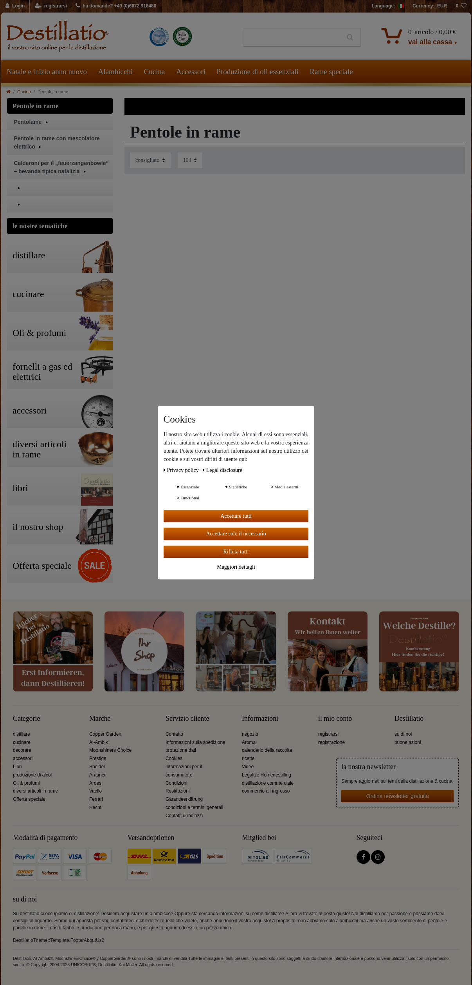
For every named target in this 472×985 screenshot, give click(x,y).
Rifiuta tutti (236, 552)
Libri (17, 766)
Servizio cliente (187, 718)
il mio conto (335, 718)
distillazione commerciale (268, 783)
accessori (22, 758)
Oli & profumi (26, 783)
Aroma (249, 742)
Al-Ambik (98, 742)
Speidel (97, 766)
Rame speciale (331, 71)
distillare (21, 734)
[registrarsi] (51, 6)
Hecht (95, 807)
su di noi (403, 734)
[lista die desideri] (461, 6)
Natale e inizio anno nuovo (47, 71)
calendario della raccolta (267, 750)
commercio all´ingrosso (266, 791)
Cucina (154, 71)
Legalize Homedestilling (266, 775)
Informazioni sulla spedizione (195, 742)
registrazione (331, 742)
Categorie (26, 718)
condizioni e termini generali (194, 807)
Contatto (174, 734)
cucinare (22, 742)
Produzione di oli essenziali (257, 71)
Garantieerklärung (184, 799)
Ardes (95, 783)
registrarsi (328, 734)
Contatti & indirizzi (184, 815)
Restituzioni (177, 791)
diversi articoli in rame (35, 791)
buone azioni (408, 742)
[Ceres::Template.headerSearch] (350, 38)
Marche (99, 718)
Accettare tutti (236, 516)
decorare (22, 750)
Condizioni (176, 783)
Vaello (95, 791)
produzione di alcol (32, 775)
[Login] (15, 6)
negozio (250, 734)
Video (248, 766)
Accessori (190, 71)
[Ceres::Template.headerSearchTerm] (291, 38)
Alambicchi (115, 71)
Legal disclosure (222, 470)
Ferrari (96, 799)
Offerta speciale (29, 799)
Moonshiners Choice (110, 750)
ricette (248, 758)
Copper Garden (105, 734)
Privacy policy (182, 470)
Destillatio (409, 718)
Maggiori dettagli (236, 567)
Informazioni (260, 718)
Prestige (97, 758)
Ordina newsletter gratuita (397, 796)
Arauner (97, 775)
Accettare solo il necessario (236, 534)
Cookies (174, 758)
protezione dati (181, 750)
